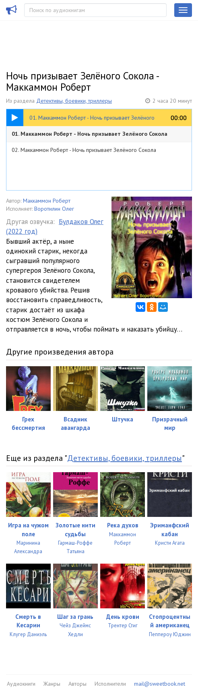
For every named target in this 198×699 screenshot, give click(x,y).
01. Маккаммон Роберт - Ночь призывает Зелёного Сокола (89, 133)
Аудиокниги (21, 683)
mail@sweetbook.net (159, 683)
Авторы (77, 683)
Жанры (51, 683)
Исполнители (110, 683)
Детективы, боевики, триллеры (74, 100)
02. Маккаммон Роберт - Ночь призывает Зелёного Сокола (84, 149)
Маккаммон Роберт (46, 200)
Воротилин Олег (54, 208)
